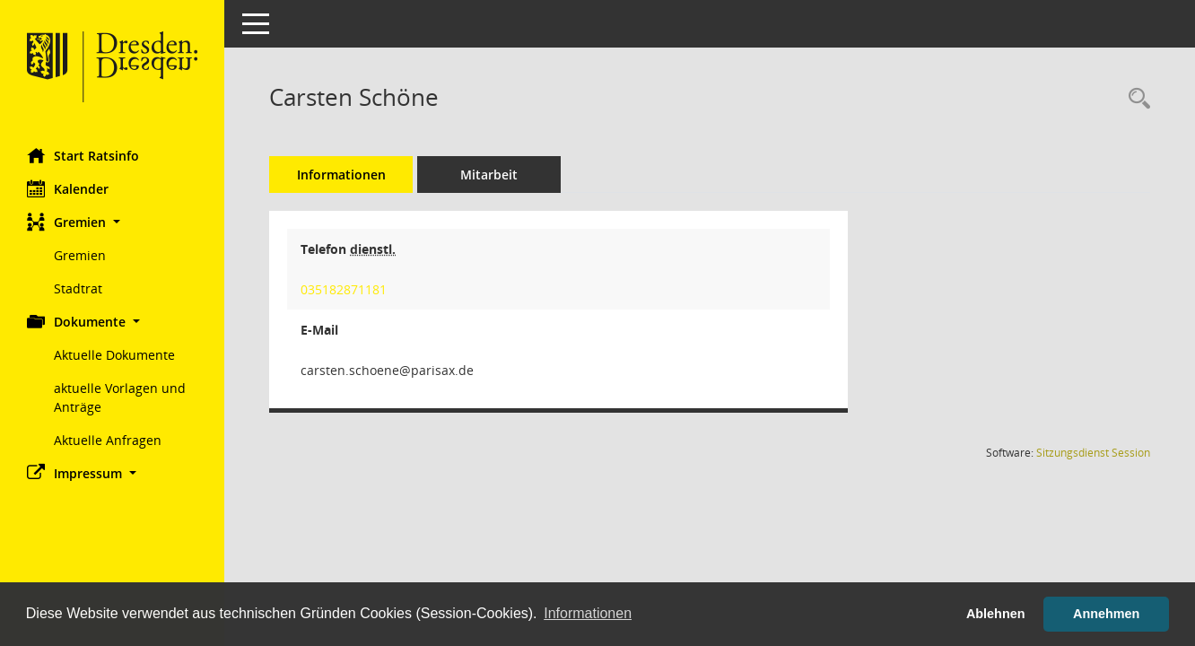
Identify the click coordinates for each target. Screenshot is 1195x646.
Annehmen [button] (1106, 614)
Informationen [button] (588, 613)
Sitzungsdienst (1093, 452)
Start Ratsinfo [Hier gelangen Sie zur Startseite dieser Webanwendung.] (83, 155)
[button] (112, 222)
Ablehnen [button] (995, 614)
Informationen (341, 174)
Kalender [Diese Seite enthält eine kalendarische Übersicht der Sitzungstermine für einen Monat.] (68, 188)
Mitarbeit (489, 174)
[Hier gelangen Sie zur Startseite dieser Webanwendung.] (112, 67)
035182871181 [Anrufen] (344, 289)
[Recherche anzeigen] (1135, 99)
